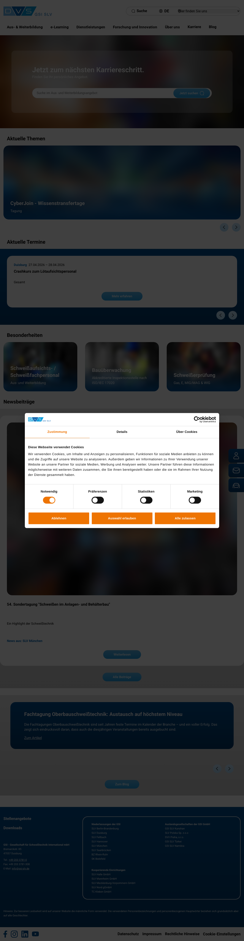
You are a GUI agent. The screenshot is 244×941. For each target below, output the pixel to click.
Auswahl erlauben (122, 518)
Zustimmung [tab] (57, 432)
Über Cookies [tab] (186, 432)
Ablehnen (58, 518)
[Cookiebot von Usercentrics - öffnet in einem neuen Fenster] (197, 419)
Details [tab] (122, 432)
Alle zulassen (185, 518)
